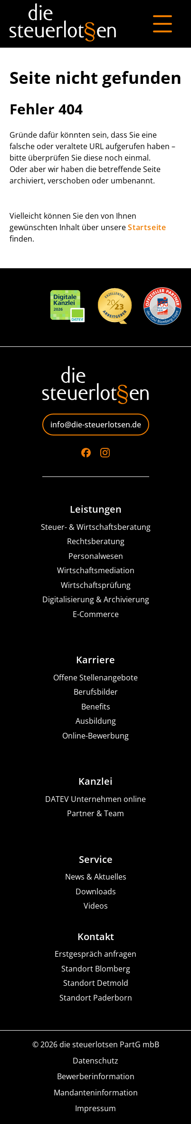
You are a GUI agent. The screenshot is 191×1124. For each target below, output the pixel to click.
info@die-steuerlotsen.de (95, 424)
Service (96, 859)
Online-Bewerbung (95, 735)
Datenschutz (95, 1060)
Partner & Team (95, 813)
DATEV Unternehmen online (95, 799)
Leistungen (96, 509)
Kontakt (95, 936)
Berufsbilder (96, 692)
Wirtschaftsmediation (95, 570)
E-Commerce (96, 614)
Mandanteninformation (96, 1092)
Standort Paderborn (95, 997)
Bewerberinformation (95, 1076)
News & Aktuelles (95, 876)
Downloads (96, 891)
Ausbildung (96, 721)
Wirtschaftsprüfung (96, 585)
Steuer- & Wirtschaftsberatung (96, 527)
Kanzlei (95, 781)
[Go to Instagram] (105, 452)
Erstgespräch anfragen (95, 954)
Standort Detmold (95, 983)
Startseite (147, 227)
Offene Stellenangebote (95, 677)
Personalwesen (95, 556)
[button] (17, 1107)
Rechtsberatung (95, 541)
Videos (96, 906)
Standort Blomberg (95, 968)
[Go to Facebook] (86, 452)
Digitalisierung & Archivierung (95, 599)
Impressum (95, 1108)
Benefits (95, 706)
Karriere (95, 660)
